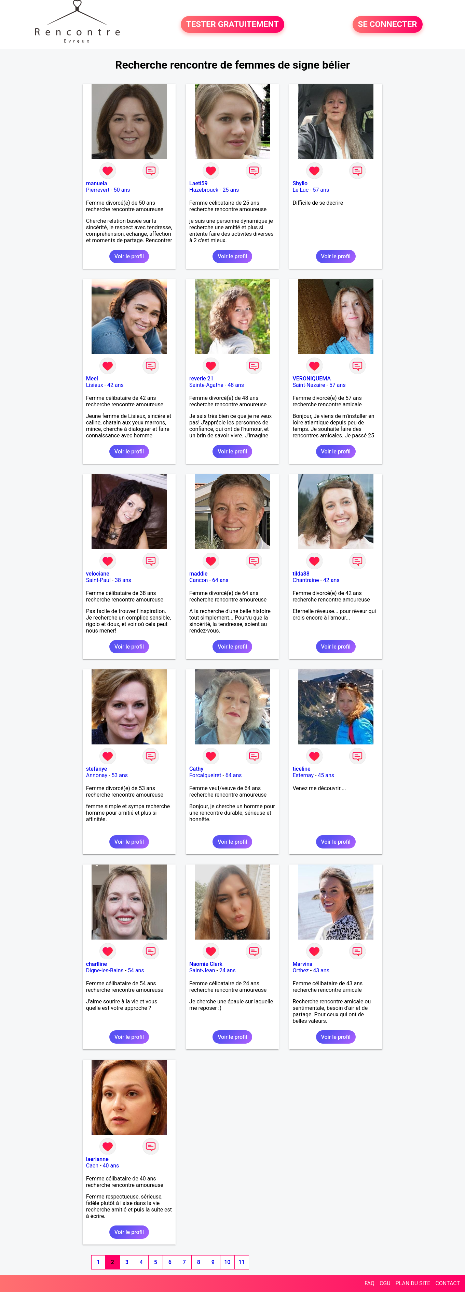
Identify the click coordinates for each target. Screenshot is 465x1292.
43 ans (321, 970)
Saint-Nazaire (308, 385)
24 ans (227, 970)
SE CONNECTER (387, 24)
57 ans (321, 190)
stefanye (96, 769)
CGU (385, 1283)
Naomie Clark (205, 964)
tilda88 (300, 573)
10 (227, 1262)
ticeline (301, 769)
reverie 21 (201, 378)
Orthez (300, 970)
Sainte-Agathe (206, 385)
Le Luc (300, 190)
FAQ (369, 1283)
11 (241, 1262)
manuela (96, 183)
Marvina (302, 964)
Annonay (96, 775)
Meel (92, 378)
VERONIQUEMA (311, 378)
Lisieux (94, 385)
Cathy (196, 769)
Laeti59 (198, 183)
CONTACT (447, 1283)
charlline (96, 964)
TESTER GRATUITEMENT (232, 24)
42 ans (115, 385)
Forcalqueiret (205, 775)
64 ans (220, 580)
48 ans (236, 385)
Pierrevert (98, 190)
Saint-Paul (98, 580)
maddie (198, 573)
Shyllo (299, 183)
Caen (92, 1165)
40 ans (111, 1165)
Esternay (302, 775)
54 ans (136, 970)
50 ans (122, 190)
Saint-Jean (202, 970)
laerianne (97, 1159)
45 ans (326, 775)
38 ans (123, 580)
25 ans (231, 190)
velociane (97, 573)
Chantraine (305, 580)
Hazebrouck (203, 190)
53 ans (119, 775)
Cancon (198, 580)
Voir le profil (129, 256)
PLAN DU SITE (413, 1283)
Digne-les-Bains (105, 970)
